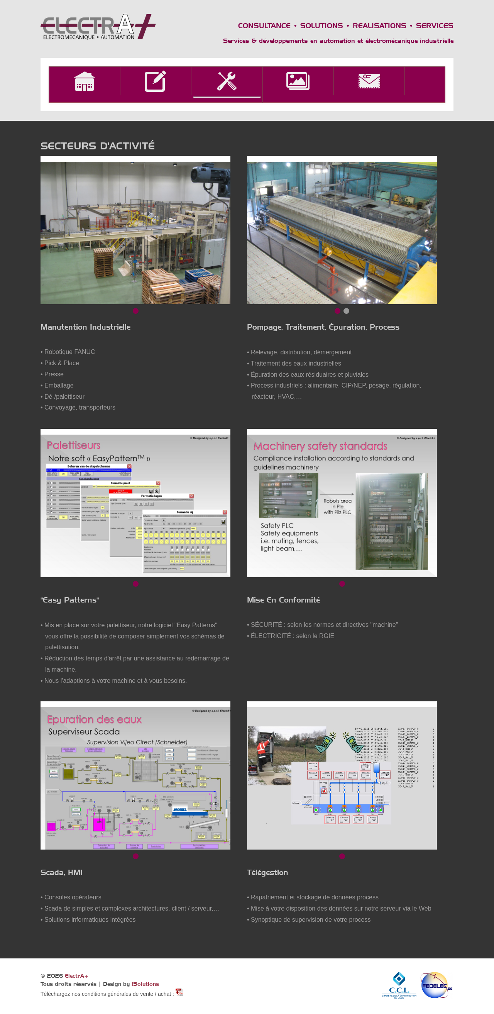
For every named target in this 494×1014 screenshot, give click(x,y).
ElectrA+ (77, 976)
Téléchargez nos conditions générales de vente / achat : (108, 994)
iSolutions (145, 984)
